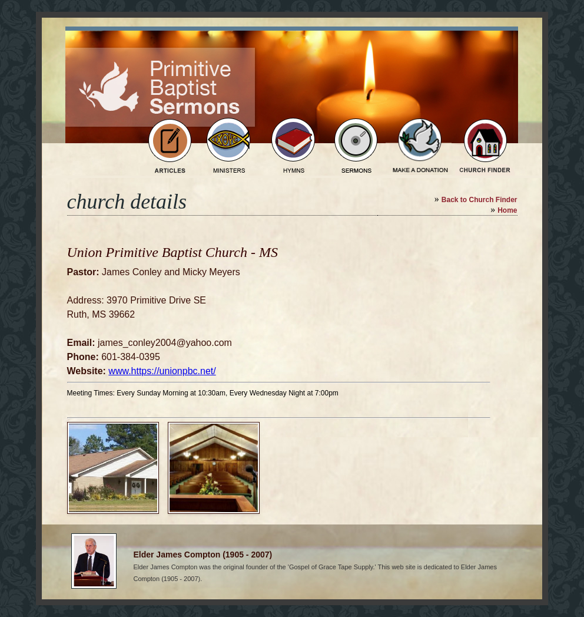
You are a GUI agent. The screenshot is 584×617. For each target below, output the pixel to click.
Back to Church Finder (479, 200)
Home (507, 210)
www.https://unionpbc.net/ (161, 371)
